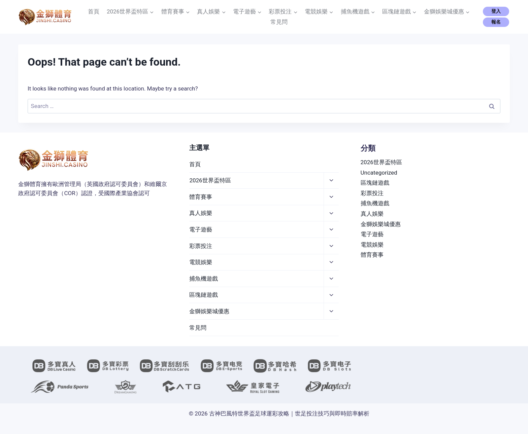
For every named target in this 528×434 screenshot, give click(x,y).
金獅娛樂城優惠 (209, 311)
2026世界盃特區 (210, 180)
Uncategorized (379, 172)
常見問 (279, 22)
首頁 (93, 11)
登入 (496, 11)
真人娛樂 (200, 213)
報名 (496, 22)
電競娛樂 (200, 262)
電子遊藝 (200, 229)
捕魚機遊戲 (203, 278)
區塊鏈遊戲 (203, 294)
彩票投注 (200, 246)
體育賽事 (200, 196)
